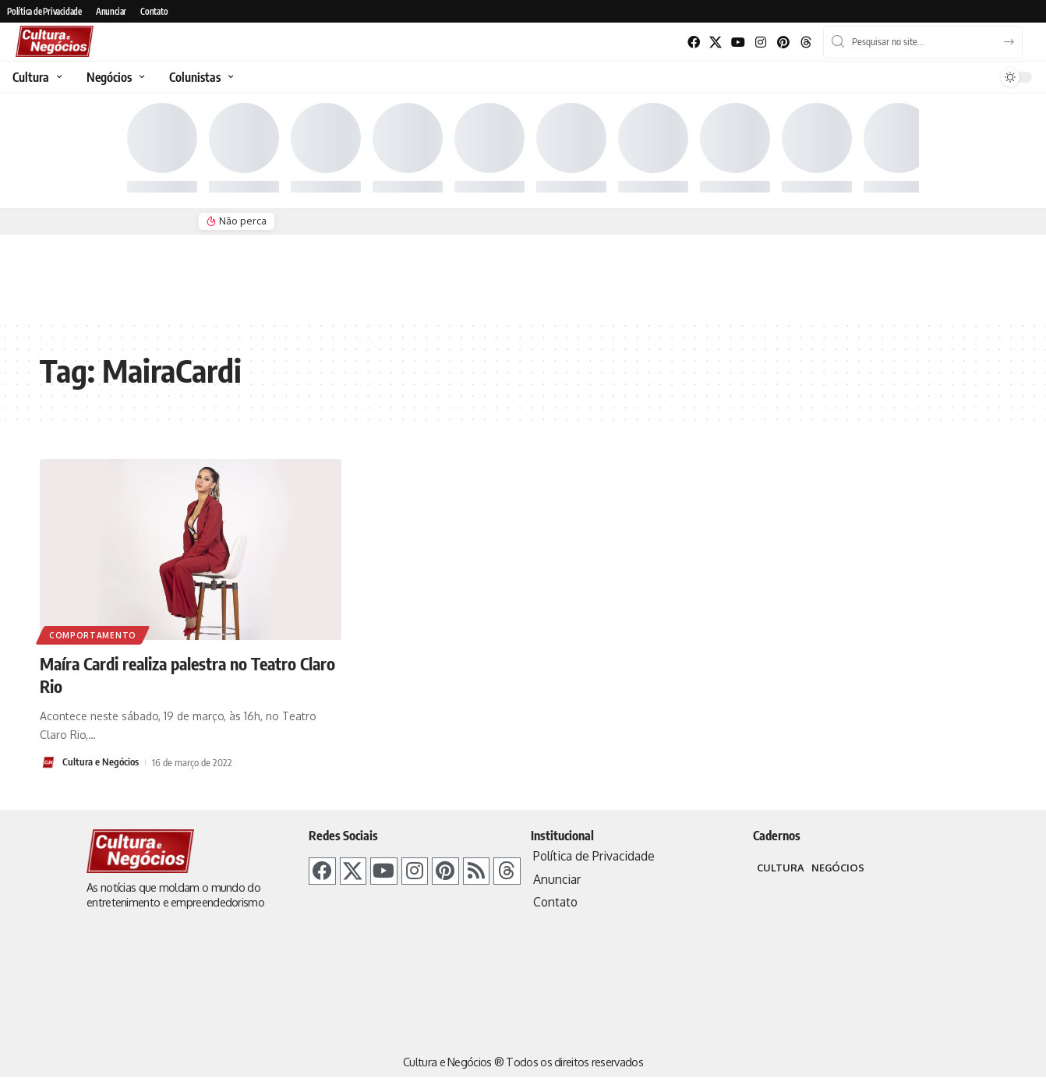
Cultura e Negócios (100, 761)
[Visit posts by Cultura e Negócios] (48, 761)
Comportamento (92, 635)
